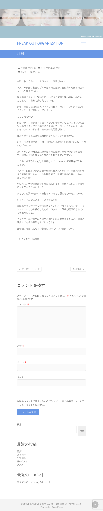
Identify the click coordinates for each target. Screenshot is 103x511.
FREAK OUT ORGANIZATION (40, 43)
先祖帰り (78, 269)
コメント (23, 304)
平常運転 (21, 458)
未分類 (36, 239)
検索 (19, 424)
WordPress (57, 507)
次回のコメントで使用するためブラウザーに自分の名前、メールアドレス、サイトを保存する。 (50, 403)
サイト (20, 377)
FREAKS (31, 68)
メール (22, 362)
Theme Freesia (74, 504)
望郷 (19, 451)
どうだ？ (21, 454)
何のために (22, 461)
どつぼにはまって (29, 269)
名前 (20, 346)
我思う (20, 464)
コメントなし (36, 72)
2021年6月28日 (52, 68)
